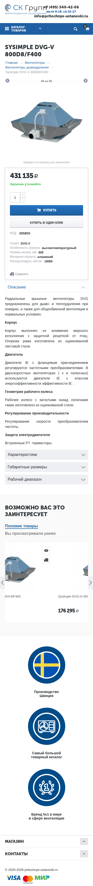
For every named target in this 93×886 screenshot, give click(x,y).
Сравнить (21, 274)
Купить (49, 210)
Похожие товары (21, 526)
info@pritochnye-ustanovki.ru (61, 16)
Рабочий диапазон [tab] (46, 478)
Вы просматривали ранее (30, 533)
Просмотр (80, 550)
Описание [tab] (46, 286)
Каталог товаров (18, 29)
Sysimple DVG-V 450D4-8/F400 (32, 596)
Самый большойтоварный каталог (46, 755)
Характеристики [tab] (46, 453)
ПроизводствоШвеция (46, 694)
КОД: (13, 233)
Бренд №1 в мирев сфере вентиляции (46, 816)
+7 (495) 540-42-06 (61, 7)
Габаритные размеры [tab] (46, 465)
